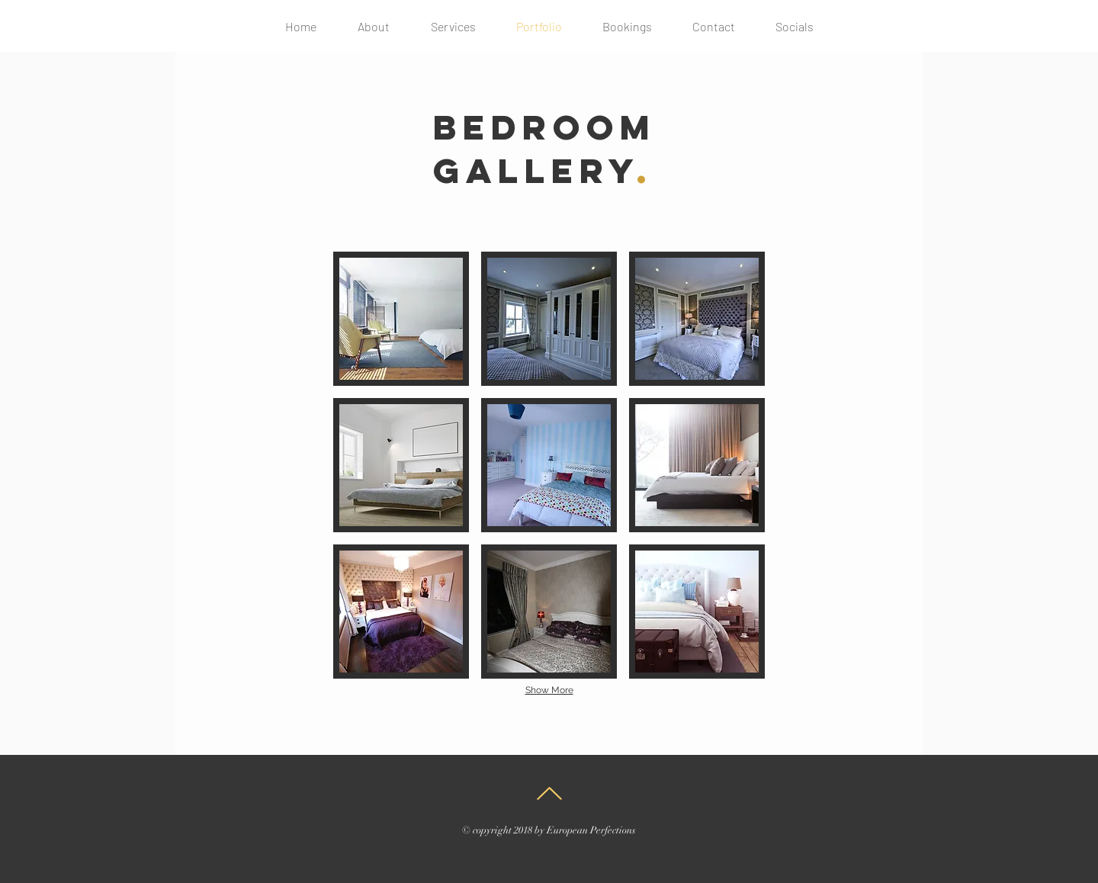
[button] (401, 319)
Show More (549, 690)
